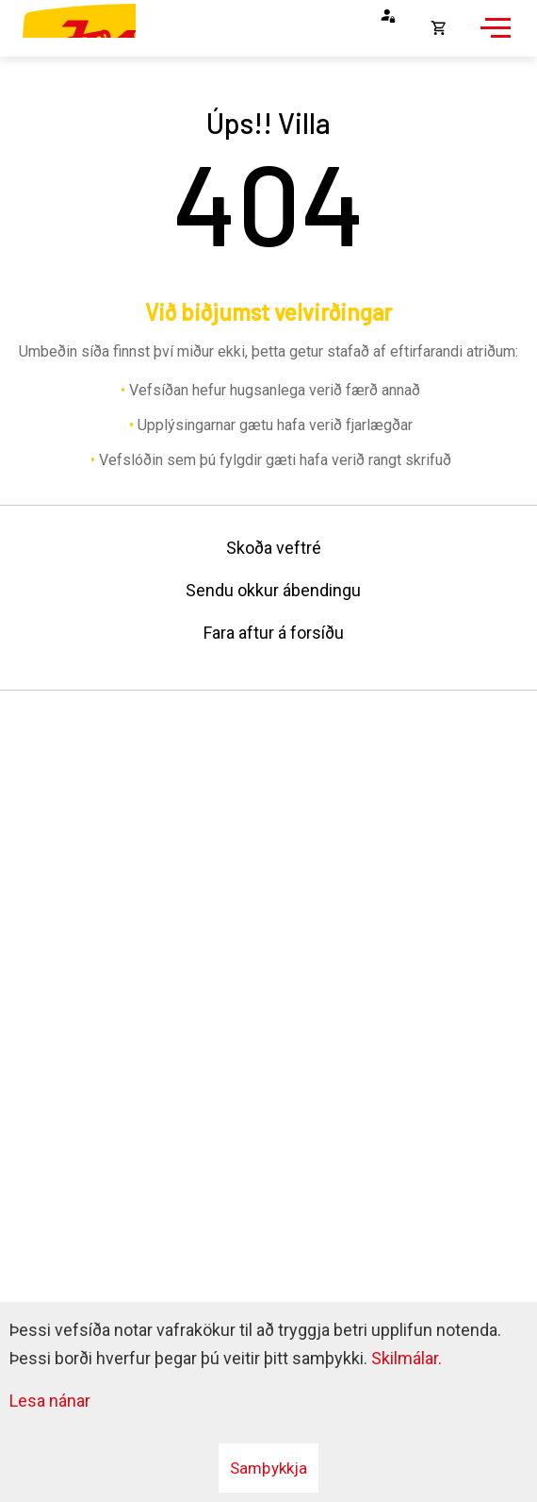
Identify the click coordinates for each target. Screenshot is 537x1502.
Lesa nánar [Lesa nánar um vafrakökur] (49, 1400)
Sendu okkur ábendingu (273, 590)
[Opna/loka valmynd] (492, 37)
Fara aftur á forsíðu (273, 633)
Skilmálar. (406, 1358)
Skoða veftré (273, 548)
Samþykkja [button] (268, 1468)
